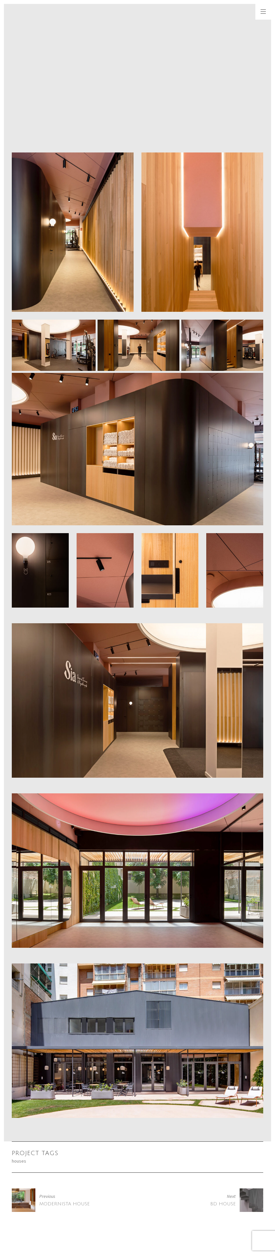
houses (19, 1161)
